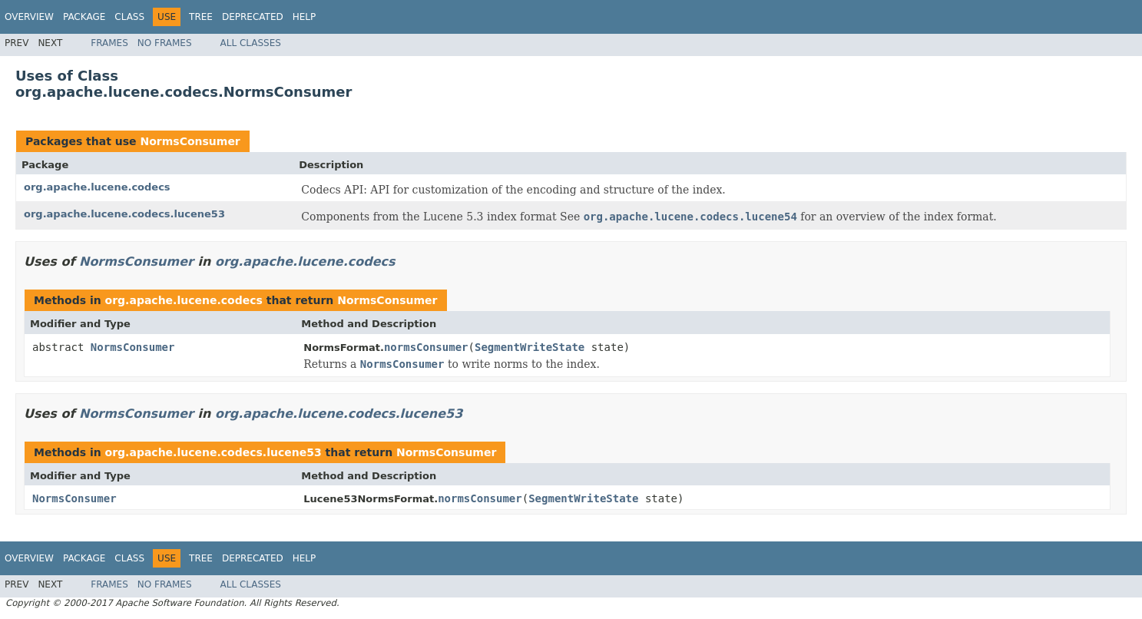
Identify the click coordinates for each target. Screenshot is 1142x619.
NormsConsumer (190, 141)
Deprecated (252, 17)
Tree (201, 17)
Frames (109, 43)
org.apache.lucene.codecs (97, 187)
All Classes (250, 43)
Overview (29, 17)
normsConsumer (426, 347)
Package (84, 17)
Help (304, 17)
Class (129, 17)
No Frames (164, 43)
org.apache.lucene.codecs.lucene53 (124, 214)
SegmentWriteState (529, 347)
